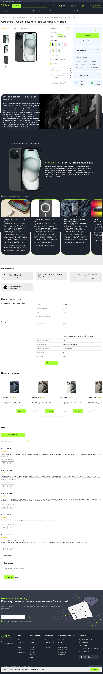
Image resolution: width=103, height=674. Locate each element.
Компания (49, 636)
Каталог (21, 636)
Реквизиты (48, 645)
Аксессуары (21, 652)
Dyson (69, 11)
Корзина (96, 5)
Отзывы (7, 1)
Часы (34, 11)
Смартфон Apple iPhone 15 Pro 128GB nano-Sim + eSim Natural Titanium (42, 403)
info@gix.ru (84, 642)
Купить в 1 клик (87, 41)
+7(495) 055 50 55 (86, 640)
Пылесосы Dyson (63, 649)
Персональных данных (24, 621)
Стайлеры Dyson (63, 647)
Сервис (31, 649)
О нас (3, 1)
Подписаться (31, 617)
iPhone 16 (61, 642)
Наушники (43, 11)
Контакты (21, 1)
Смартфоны (6, 11)
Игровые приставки (56, 11)
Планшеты (26, 11)
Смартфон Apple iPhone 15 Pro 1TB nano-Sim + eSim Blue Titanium (13, 403)
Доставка (11, 1)
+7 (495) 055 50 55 (60, 5)
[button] (50, 258)
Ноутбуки (16, 11)
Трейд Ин (32, 654)
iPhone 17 (61, 640)
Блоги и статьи (49, 642)
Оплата (16, 1)
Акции (31, 657)
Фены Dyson (62, 645)
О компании (48, 640)
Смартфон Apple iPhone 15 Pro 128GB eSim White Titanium (70, 403)
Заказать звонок (59, 6)
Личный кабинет (34, 640)
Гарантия (32, 652)
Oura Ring (77, 11)
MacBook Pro (62, 652)
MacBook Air (61, 654)
